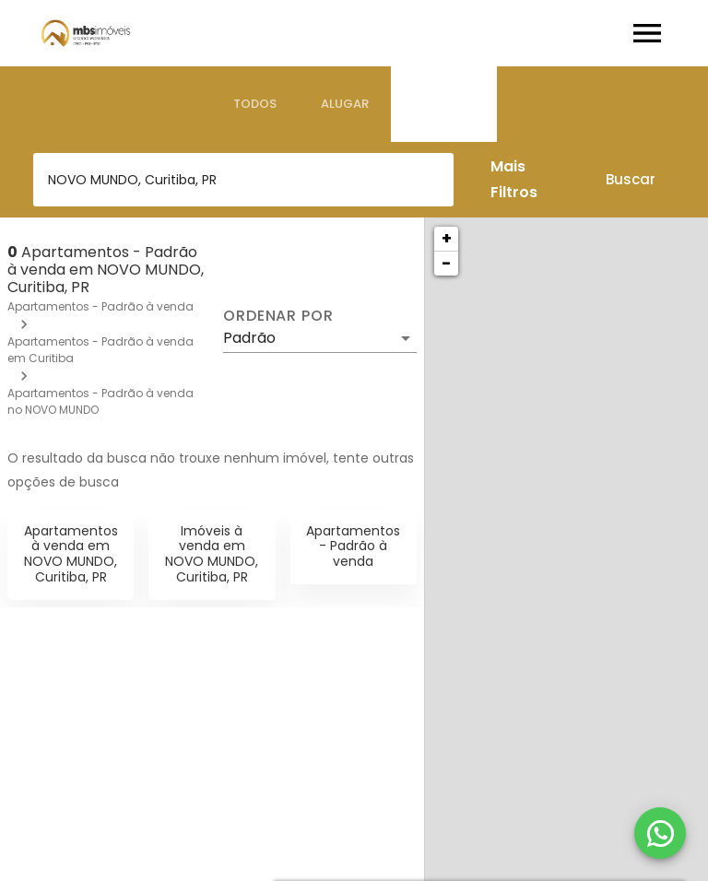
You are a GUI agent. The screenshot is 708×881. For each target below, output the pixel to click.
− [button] (446, 263)
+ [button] (447, 238)
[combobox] (243, 179)
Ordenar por (278, 316)
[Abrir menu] (647, 33)
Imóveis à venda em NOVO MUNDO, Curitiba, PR (211, 554)
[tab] (255, 104)
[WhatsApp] (660, 833)
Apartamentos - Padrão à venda (100, 306)
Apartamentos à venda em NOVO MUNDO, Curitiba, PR (71, 554)
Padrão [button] (249, 337)
